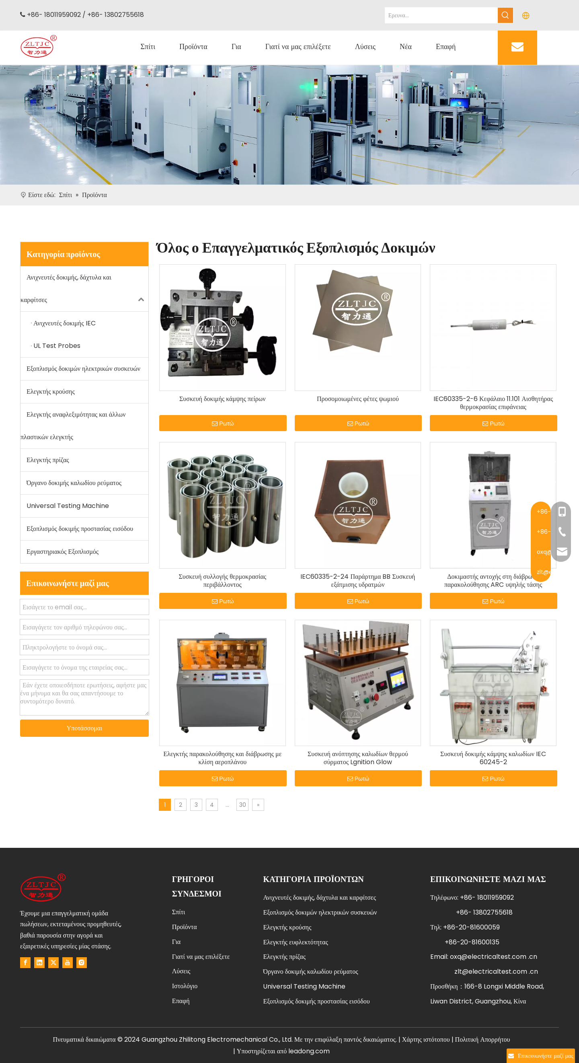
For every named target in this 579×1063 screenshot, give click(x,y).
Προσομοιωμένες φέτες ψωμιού (358, 399)
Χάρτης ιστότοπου (426, 1039)
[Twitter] (53, 962)
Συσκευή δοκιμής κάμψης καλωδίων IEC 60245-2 (493, 758)
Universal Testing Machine (68, 505)
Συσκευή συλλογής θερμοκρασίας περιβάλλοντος (222, 581)
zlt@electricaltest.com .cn (496, 971)
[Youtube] (67, 962)
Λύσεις (181, 971)
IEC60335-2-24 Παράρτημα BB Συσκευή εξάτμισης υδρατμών (357, 581)
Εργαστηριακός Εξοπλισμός (63, 551)
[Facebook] (25, 962)
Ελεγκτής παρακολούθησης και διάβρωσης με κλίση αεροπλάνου (222, 758)
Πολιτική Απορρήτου (482, 1039)
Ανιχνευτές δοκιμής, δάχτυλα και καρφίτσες (84, 288)
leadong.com (309, 1051)
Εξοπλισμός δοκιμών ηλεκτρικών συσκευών (83, 368)
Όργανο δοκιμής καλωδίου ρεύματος (74, 482)
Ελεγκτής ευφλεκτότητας (295, 942)
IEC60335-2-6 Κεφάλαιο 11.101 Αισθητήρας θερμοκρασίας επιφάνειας (493, 403)
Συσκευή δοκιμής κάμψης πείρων (222, 399)
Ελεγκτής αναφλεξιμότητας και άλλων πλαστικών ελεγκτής (73, 426)
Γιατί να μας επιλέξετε (201, 956)
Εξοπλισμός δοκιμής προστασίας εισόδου (80, 528)
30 (242, 805)
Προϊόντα (184, 926)
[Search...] (441, 15)
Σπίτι (178, 912)
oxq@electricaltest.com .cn (493, 956)
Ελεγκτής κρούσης (51, 391)
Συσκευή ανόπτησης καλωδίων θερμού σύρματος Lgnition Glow (358, 758)
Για (176, 941)
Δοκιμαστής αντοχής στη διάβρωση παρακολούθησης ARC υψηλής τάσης (493, 581)
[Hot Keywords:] (505, 15)
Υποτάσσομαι (85, 728)
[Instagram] (81, 962)
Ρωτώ (223, 423)
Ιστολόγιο (185, 986)
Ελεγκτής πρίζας (48, 460)
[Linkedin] (39, 962)
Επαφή (181, 1000)
